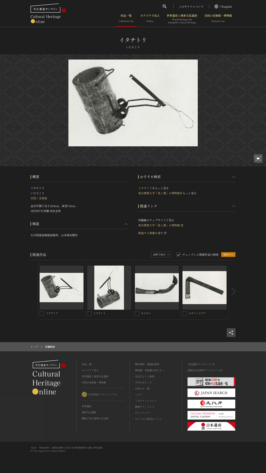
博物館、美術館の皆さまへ (149, 370)
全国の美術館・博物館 (218, 18)
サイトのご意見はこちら (148, 419)
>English (223, 6)
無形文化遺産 (89, 412)
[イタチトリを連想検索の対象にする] (42, 313)
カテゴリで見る (150, 18)
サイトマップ (142, 413)
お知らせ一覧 (142, 388)
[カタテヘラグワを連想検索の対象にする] (184, 313)
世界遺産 (87, 406)
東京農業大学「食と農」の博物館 (159, 193)
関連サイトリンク (144, 406)
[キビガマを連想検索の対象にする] (137, 313)
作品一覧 (126, 18)
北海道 (43, 198)
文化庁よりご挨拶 (144, 376)
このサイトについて (191, 6)
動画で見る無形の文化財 (95, 418)
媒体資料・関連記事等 (147, 364)
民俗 (33, 198)
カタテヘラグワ (197, 313)
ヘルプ (138, 394)
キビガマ (146, 313)
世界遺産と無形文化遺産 (182, 18)
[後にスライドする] (231, 292)
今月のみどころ (143, 382)
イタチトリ (145, 188)
